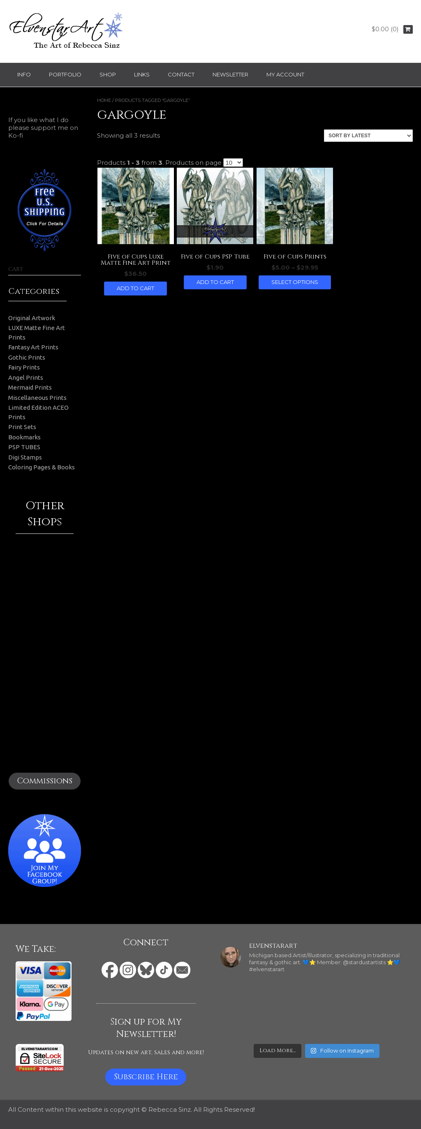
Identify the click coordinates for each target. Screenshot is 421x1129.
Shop (107, 74)
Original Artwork (31, 317)
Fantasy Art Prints (33, 347)
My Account (285, 74)
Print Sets (22, 426)
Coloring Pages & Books (41, 467)
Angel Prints (25, 377)
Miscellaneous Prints (37, 397)
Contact (181, 74)
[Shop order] (368, 135)
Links (142, 74)
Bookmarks (24, 437)
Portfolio (65, 74)
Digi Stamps (25, 457)
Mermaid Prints (30, 387)
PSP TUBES (24, 446)
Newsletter (230, 74)
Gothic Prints (26, 357)
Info (24, 74)
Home (104, 100)
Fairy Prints (24, 367)
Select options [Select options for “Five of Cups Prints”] (294, 282)
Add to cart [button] (135, 288)
